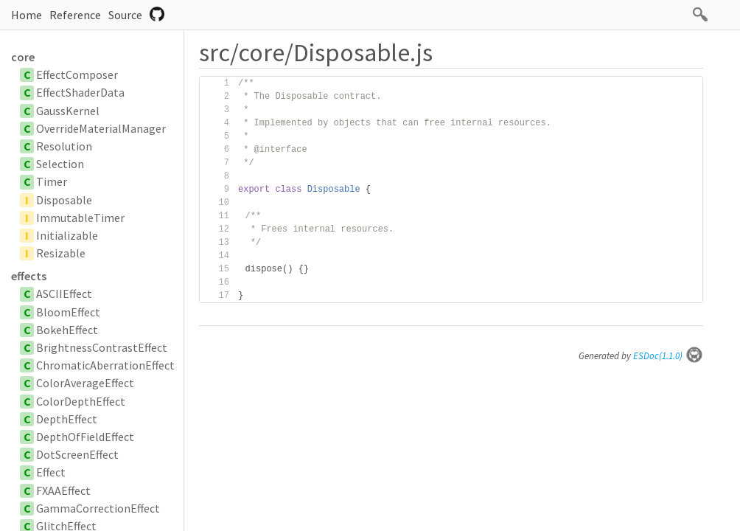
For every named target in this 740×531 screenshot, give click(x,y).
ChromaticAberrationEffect (105, 365)
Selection (60, 163)
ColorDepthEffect (80, 401)
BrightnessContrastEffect (101, 347)
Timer (51, 181)
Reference (75, 14)
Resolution (64, 146)
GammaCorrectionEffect (98, 508)
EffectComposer (77, 74)
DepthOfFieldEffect (85, 436)
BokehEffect (67, 329)
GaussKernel (68, 110)
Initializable (67, 235)
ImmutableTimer (80, 217)
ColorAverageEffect (85, 382)
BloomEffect (68, 312)
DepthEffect (66, 419)
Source (125, 14)
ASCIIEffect (64, 293)
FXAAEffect (63, 490)
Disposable (64, 199)
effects (28, 275)
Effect (51, 472)
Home (26, 14)
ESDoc (668, 356)
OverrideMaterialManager (101, 128)
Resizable (60, 253)
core (23, 56)
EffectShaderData (80, 92)
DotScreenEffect (77, 454)
